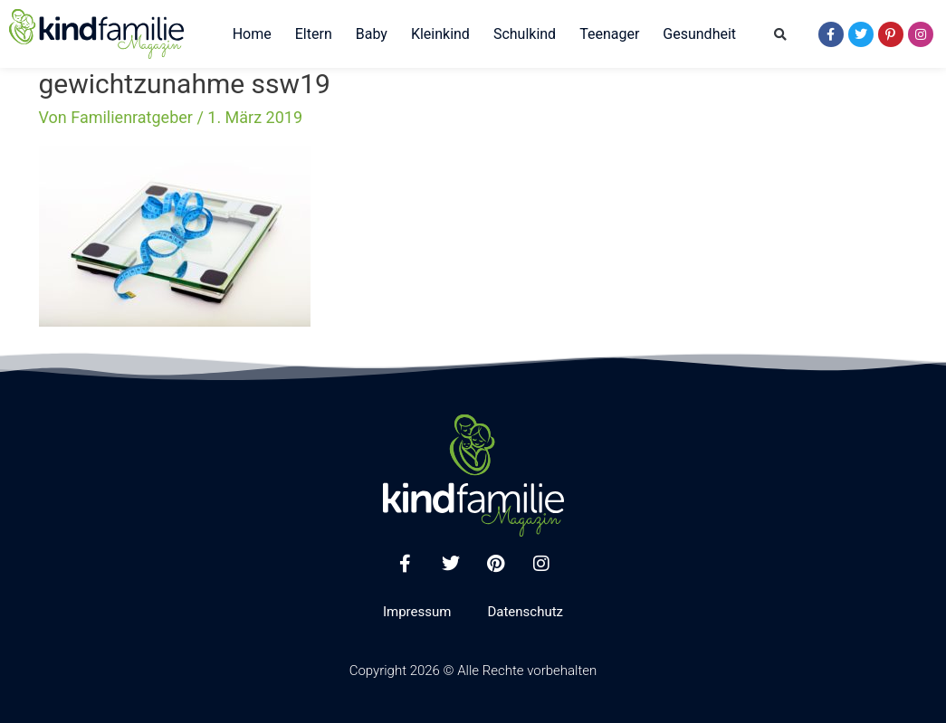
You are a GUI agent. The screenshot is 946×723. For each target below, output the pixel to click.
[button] (780, 35)
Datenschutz (525, 612)
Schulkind (524, 34)
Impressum (417, 612)
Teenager (609, 34)
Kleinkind (440, 34)
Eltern (313, 34)
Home (252, 34)
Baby (371, 34)
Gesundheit (699, 34)
